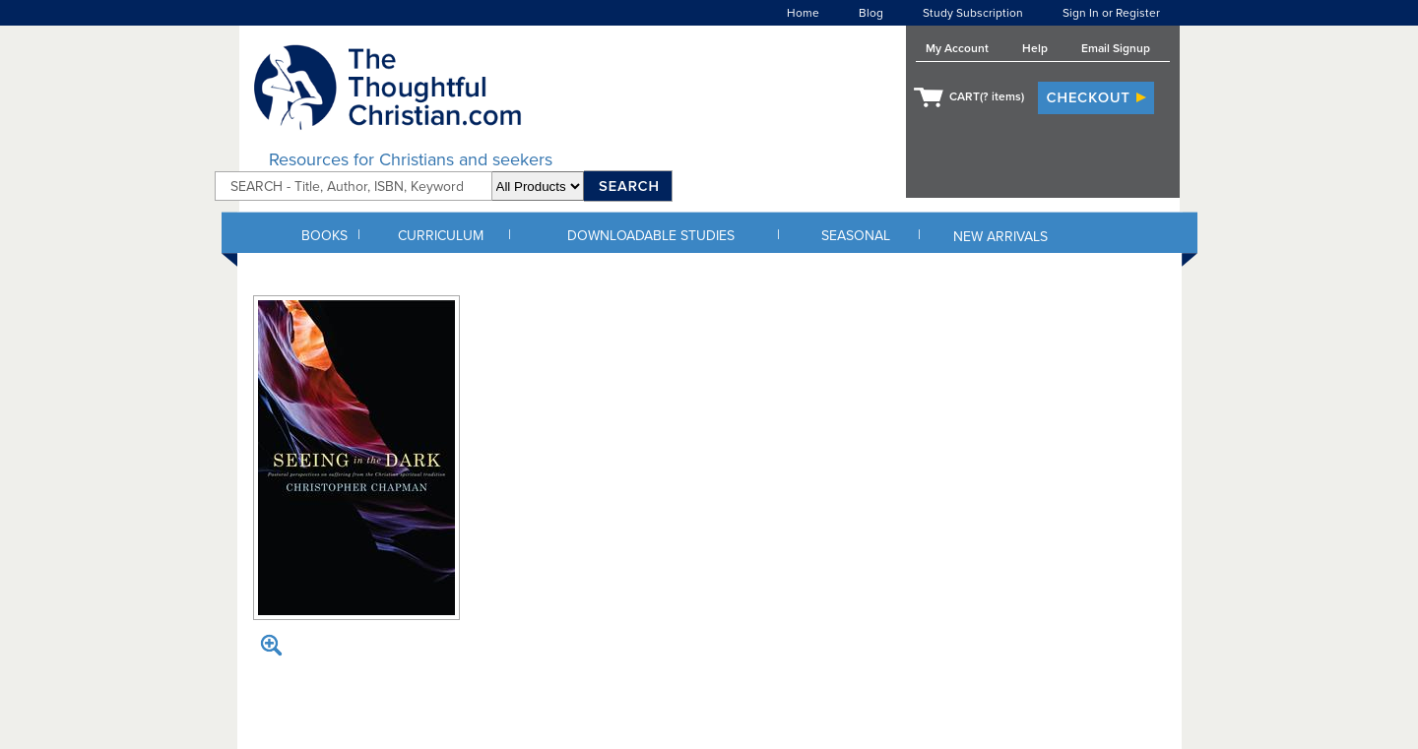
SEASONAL (855, 235)
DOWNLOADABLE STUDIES (651, 235)
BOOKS (324, 235)
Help (1035, 48)
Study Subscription (973, 13)
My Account (957, 48)
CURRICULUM (440, 235)
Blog (871, 13)
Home (803, 13)
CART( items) (986, 96)
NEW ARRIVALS (1000, 236)
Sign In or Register (1111, 13)
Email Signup (1115, 48)
